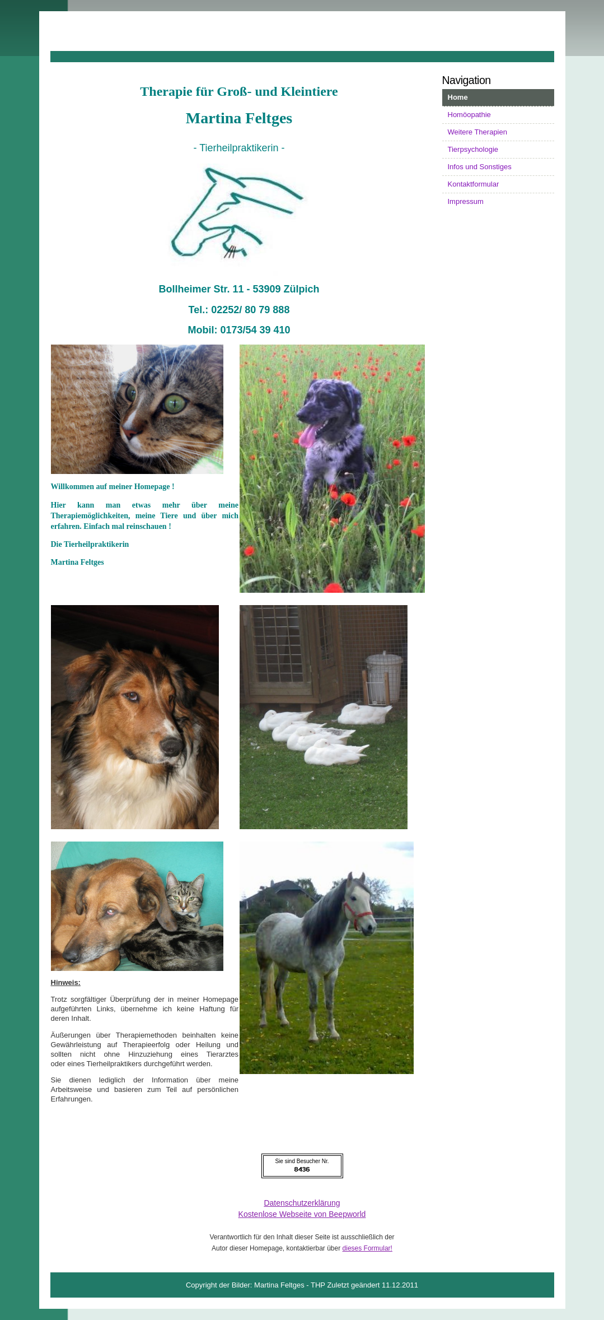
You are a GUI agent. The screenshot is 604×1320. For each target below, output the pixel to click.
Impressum (466, 201)
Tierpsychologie (473, 149)
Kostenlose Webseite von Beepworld (302, 1214)
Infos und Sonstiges (480, 166)
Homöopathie (469, 114)
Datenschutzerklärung (302, 1202)
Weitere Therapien (477, 132)
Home (458, 97)
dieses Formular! (367, 1248)
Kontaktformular (473, 184)
